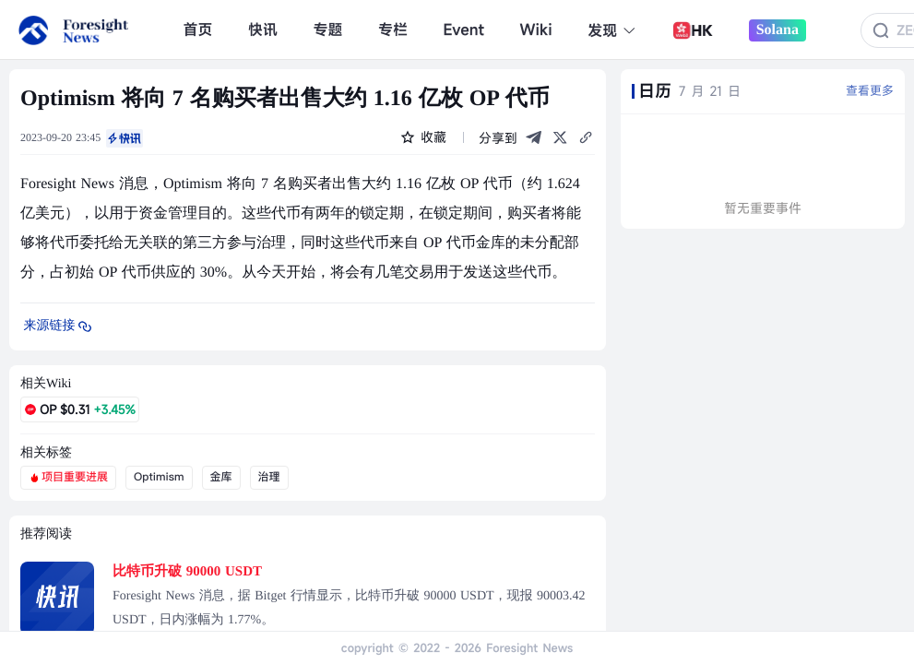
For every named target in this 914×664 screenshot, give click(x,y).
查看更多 (870, 90)
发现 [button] (612, 30)
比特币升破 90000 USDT (187, 571)
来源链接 (59, 326)
